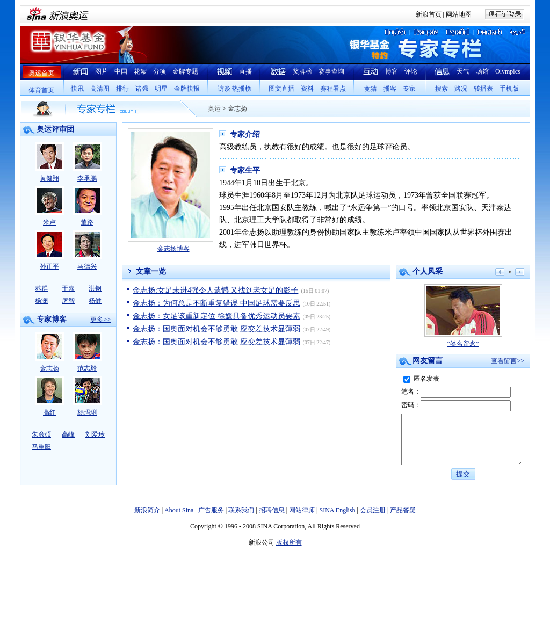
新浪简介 (147, 520)
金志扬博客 (173, 248)
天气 (463, 71)
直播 (245, 71)
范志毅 (87, 352)
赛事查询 (331, 71)
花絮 (140, 71)
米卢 (49, 206)
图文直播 (281, 88)
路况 (460, 88)
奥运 (214, 108)
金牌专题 (185, 71)
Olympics (507, 71)
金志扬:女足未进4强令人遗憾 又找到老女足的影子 (215, 290)
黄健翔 (49, 162)
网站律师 (302, 520)
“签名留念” (463, 315)
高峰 (68, 434)
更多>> (100, 319)
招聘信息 (272, 520)
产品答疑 (403, 520)
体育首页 (41, 90)
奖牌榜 (302, 71)
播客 (389, 88)
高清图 (100, 88)
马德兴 (87, 250)
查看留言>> (507, 361)
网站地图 (459, 14)
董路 (87, 206)
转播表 (483, 88)
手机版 (509, 88)
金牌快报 (187, 88)
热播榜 (241, 88)
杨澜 (41, 300)
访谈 (224, 88)
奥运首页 (41, 73)
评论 (410, 71)
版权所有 (289, 552)
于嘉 (68, 288)
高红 (49, 396)
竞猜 (370, 88)
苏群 (41, 288)
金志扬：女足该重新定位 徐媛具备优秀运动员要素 (216, 316)
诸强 (141, 88)
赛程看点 (333, 88)
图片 (101, 71)
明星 (161, 88)
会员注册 (373, 520)
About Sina (178, 520)
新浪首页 (429, 14)
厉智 (68, 300)
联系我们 (241, 520)
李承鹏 (87, 162)
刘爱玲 (95, 434)
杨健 (95, 300)
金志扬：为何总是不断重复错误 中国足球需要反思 (216, 303)
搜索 (441, 88)
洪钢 (95, 288)
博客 (391, 71)
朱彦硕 (41, 434)
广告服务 (211, 520)
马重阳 (41, 447)
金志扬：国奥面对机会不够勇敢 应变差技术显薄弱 (216, 329)
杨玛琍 (87, 396)
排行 (122, 88)
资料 (307, 88)
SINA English (337, 520)
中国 (120, 71)
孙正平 (49, 250)
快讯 (77, 88)
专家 (409, 88)
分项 (159, 71)
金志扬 (49, 352)
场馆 (482, 71)
